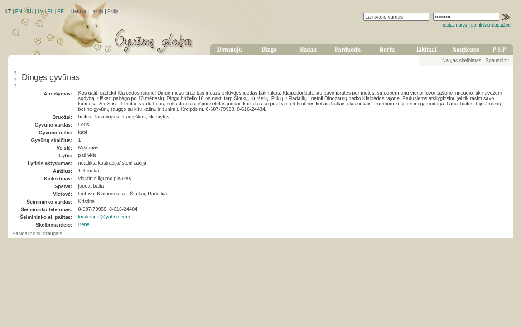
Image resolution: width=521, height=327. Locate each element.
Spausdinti (496, 60)
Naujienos (466, 49)
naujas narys (454, 25)
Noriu (387, 49)
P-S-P (499, 49)
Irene (84, 224)
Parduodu (348, 49)
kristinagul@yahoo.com (104, 216)
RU (30, 11)
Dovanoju (229, 49)
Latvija (96, 11)
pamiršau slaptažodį (491, 25)
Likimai (426, 49)
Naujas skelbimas (461, 60)
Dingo (269, 49)
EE (60, 11)
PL (50, 11)
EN (18, 11)
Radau (308, 49)
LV (40, 11)
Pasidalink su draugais (37, 233)
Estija (112, 11)
